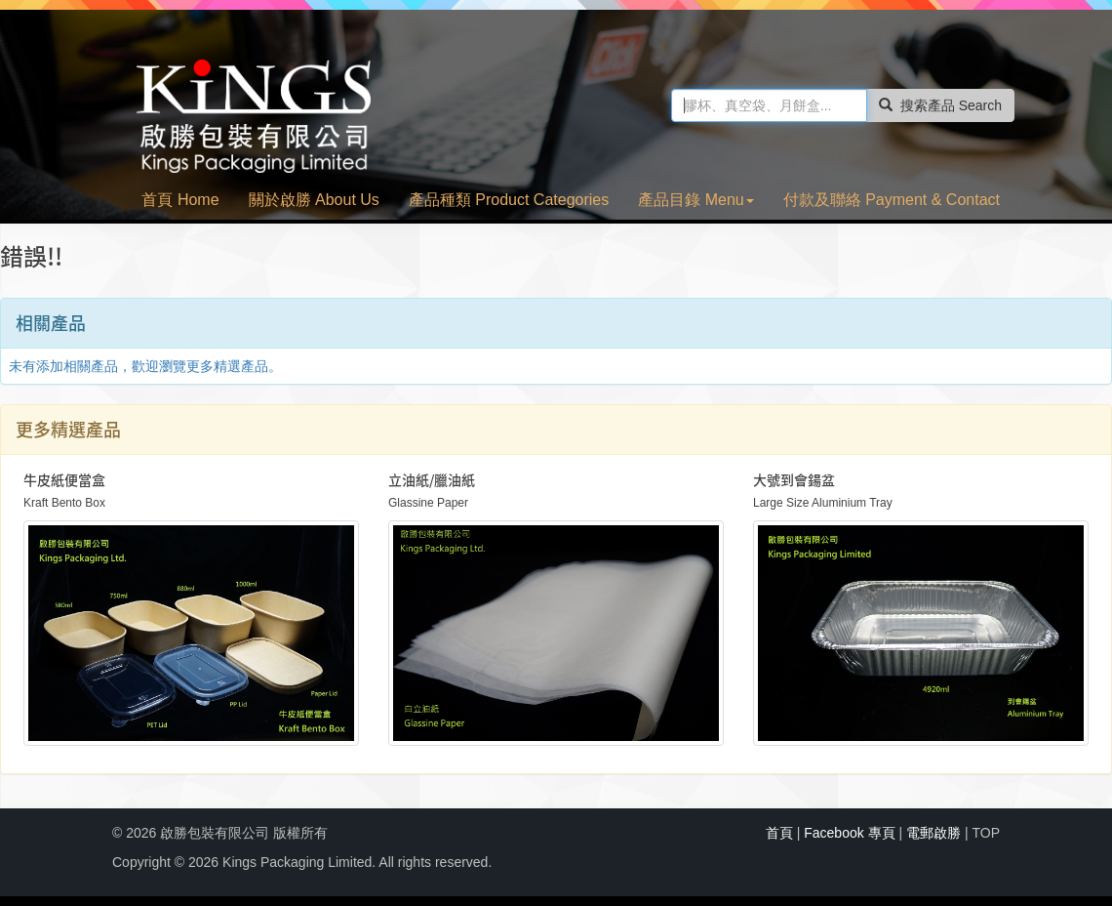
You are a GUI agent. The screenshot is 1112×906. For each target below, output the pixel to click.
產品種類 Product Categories (509, 199)
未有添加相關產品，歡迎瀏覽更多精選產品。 (145, 366)
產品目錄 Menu (695, 199)
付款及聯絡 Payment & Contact (891, 199)
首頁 (779, 833)
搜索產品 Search (940, 105)
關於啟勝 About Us (314, 199)
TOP (986, 833)
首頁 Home (179, 199)
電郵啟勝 (933, 833)
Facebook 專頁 (849, 833)
